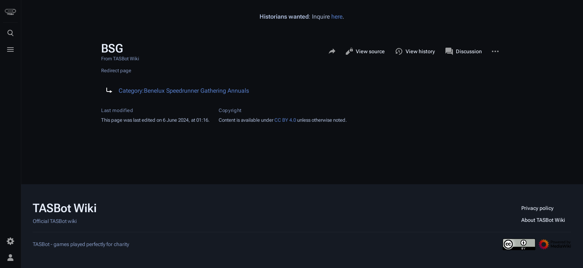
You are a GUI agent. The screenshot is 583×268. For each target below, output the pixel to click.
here (336, 16)
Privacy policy (537, 208)
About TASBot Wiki (543, 220)
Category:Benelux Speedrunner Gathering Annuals (184, 90)
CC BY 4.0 (285, 120)
